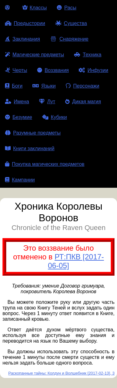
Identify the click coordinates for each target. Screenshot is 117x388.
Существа (71, 23)
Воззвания (53, 70)
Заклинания (22, 39)
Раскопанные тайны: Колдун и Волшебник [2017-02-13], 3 (61, 373)
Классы (34, 7)
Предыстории (25, 23)
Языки (44, 86)
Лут (47, 101)
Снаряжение (69, 39)
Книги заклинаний (29, 148)
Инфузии (93, 70)
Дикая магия (83, 101)
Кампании (20, 179)
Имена (17, 101)
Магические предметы (34, 54)
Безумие (18, 117)
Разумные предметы (33, 132)
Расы (66, 7)
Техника (87, 54)
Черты (16, 70)
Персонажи (83, 86)
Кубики (54, 117)
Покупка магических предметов (45, 164)
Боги (13, 86)
